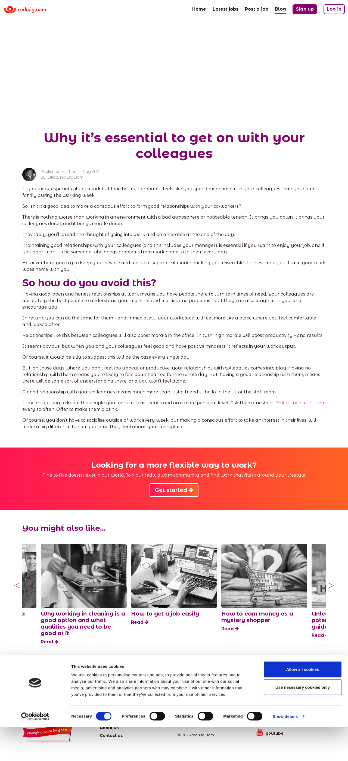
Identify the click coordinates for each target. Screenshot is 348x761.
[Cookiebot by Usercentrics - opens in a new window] (35, 750)
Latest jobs (225, 9)
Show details (285, 750)
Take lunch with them (300, 402)
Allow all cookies (302, 703)
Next (331, 585)
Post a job (256, 9)
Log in (334, 9)
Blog (280, 9)
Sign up (305, 9)
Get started (174, 490)
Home (199, 9)
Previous (16, 585)
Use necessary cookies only (302, 721)
